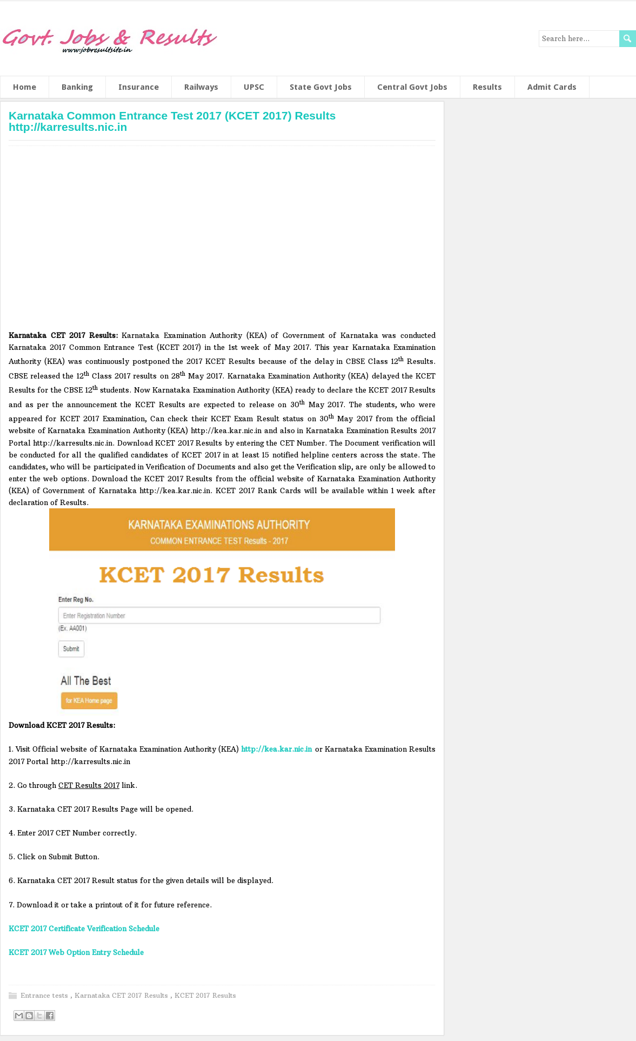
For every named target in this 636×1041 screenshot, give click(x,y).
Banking (77, 87)
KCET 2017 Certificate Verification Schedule (84, 928)
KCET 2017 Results (205, 995)
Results (487, 87)
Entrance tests (45, 995)
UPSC (254, 87)
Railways (201, 87)
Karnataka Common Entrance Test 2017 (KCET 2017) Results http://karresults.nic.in (172, 121)
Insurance (138, 87)
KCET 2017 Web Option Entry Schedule (76, 952)
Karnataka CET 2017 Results (122, 995)
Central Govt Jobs (412, 87)
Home (24, 87)
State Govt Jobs (321, 87)
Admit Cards (552, 87)
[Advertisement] (222, 241)
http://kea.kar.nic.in (276, 749)
